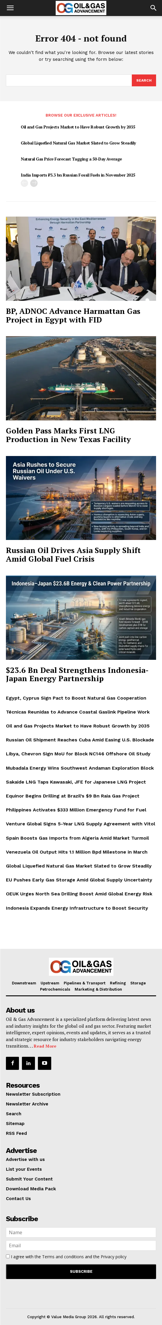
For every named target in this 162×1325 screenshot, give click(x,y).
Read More (45, 1046)
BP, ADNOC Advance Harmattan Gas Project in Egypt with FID (73, 315)
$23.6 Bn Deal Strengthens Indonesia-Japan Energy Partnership (77, 674)
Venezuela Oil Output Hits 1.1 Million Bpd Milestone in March (76, 852)
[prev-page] (24, 183)
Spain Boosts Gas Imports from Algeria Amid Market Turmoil (77, 838)
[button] (10, 8)
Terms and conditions (63, 1256)
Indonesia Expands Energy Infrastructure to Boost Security (77, 908)
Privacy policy (113, 1256)
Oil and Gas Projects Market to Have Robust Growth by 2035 (78, 127)
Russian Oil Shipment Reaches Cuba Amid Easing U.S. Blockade (80, 740)
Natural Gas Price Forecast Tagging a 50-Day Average (71, 159)
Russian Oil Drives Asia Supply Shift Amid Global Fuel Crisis (73, 554)
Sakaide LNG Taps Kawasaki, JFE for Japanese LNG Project (76, 782)
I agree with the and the (66, 1256)
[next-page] (34, 183)
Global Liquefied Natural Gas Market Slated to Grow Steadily (78, 143)
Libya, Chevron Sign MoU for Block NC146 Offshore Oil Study (78, 754)
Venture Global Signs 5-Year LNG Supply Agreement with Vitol (80, 824)
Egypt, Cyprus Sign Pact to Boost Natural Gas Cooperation (76, 698)
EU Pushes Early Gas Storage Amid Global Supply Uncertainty (79, 880)
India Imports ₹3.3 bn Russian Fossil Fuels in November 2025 (78, 175)
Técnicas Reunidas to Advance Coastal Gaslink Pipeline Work (78, 712)
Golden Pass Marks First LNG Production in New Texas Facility (68, 434)
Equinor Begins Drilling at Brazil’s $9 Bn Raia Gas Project (72, 796)
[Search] (144, 80)
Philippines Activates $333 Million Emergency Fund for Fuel (76, 810)
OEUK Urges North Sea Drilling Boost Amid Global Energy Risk (79, 894)
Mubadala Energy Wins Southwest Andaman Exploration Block (80, 768)
